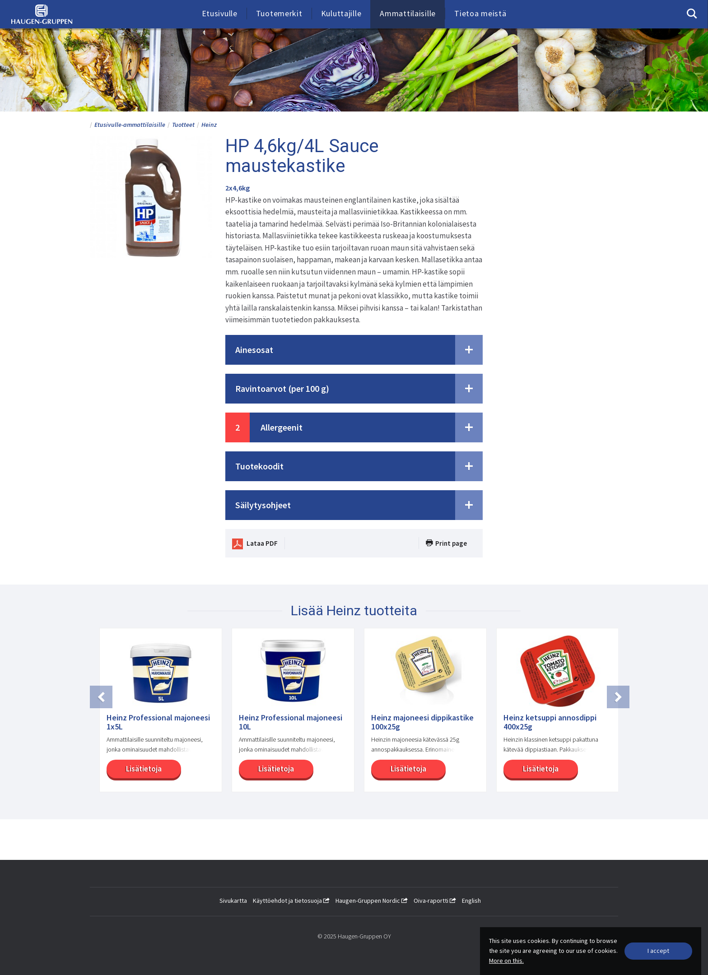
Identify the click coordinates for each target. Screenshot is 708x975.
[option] (156, 714)
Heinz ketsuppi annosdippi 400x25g (549, 722)
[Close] (658, 951)
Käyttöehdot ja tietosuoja (291, 900)
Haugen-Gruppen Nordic (371, 900)
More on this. (506, 960)
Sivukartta (233, 900)
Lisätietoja (134, 769)
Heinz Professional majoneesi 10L (290, 722)
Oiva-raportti (435, 900)
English (471, 900)
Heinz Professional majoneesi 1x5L (158, 722)
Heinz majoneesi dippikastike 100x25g (422, 722)
